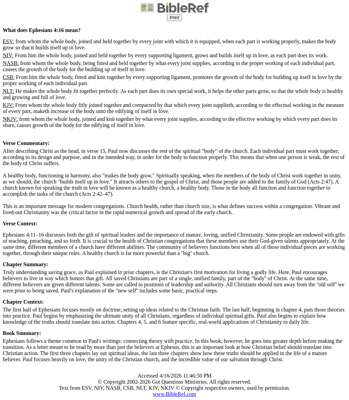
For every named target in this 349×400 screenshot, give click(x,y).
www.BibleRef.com (174, 394)
